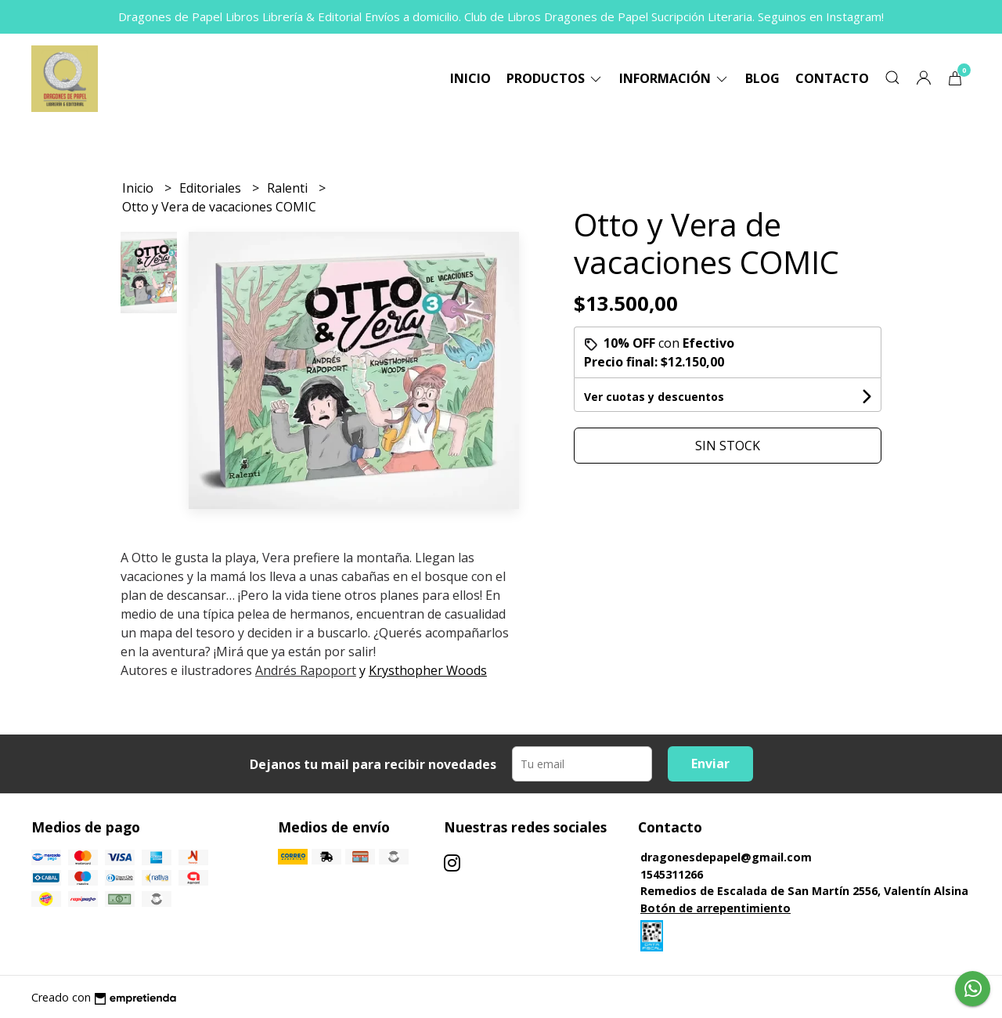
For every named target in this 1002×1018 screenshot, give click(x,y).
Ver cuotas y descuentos (654, 396)
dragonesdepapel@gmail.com (726, 857)
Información (674, 78)
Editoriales (211, 188)
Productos (555, 78)
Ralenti (289, 188)
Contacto (832, 78)
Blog (762, 78)
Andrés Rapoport (305, 670)
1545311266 (671, 874)
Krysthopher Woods (428, 670)
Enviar (710, 763)
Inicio (470, 78)
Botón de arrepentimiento (715, 908)
